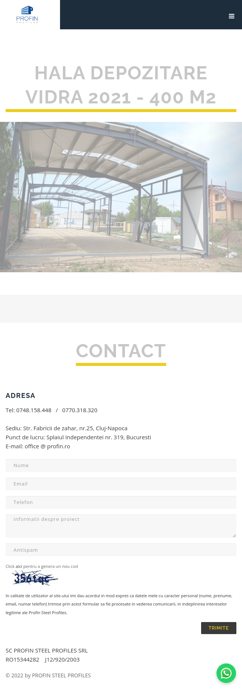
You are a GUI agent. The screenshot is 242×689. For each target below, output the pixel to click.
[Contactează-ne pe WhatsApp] (226, 673)
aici (18, 566)
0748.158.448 (33, 410)
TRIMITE (219, 628)
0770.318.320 (80, 410)
